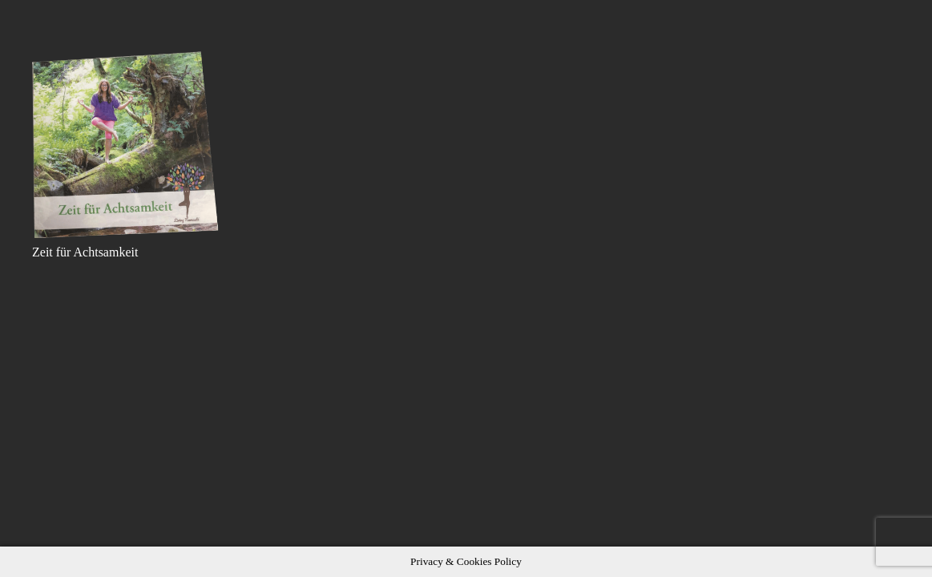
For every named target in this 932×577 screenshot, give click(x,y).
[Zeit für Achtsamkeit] (126, 144)
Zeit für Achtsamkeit (85, 252)
